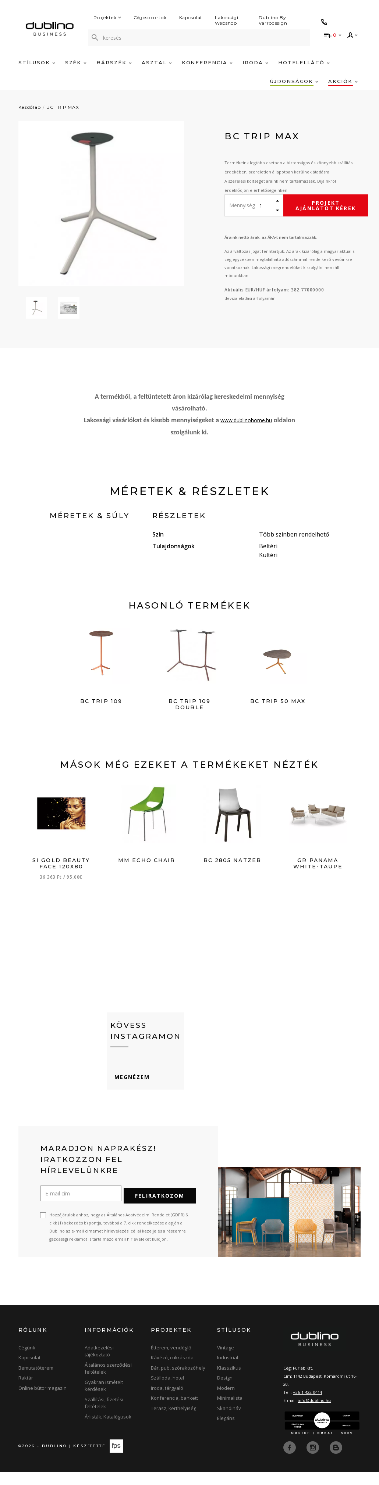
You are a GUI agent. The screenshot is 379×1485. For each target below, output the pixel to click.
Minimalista (229, 1411)
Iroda (255, 62)
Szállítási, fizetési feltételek (104, 1416)
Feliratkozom (159, 1208)
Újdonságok (294, 81)
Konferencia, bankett (174, 1411)
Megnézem (128, 1093)
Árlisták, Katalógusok (108, 1429)
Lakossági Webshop (226, 20)
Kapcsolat (191, 17)
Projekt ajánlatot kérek (325, 205)
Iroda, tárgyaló (167, 1401)
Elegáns (226, 1431)
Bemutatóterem (35, 1380)
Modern (226, 1401)
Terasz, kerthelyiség (173, 1421)
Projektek (107, 17)
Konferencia (207, 62)
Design (225, 1391)
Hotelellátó (304, 62)
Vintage (225, 1360)
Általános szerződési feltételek (108, 1381)
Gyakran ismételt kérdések (104, 1399)
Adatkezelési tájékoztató (99, 1364)
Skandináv (229, 1421)
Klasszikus (229, 1380)
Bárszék (114, 62)
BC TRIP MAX (62, 107)
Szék (76, 62)
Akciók (343, 81)
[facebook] (290, 1460)
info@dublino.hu (314, 1413)
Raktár (25, 1391)
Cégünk (26, 1360)
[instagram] (313, 1460)
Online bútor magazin (42, 1401)
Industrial (227, 1370)
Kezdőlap (29, 107)
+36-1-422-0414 (307, 1405)
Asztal (157, 62)
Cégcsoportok (150, 17)
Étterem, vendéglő (171, 1360)
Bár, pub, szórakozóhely (178, 1380)
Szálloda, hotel (167, 1391)
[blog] (336, 1460)
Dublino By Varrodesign (273, 20)
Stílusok (36, 62)
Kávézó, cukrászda (172, 1370)
